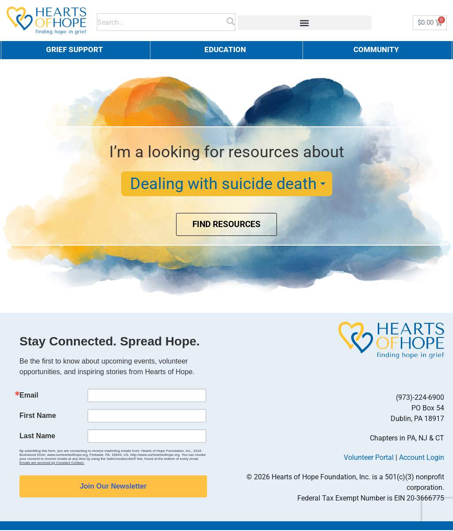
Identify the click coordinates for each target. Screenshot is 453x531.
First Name (37, 416)
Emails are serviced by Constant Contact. (51, 464)
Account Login (421, 458)
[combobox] (161, 20)
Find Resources (226, 225)
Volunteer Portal (369, 458)
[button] (305, 22)
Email (28, 396)
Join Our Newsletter (113, 487)
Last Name (37, 436)
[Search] (230, 20)
